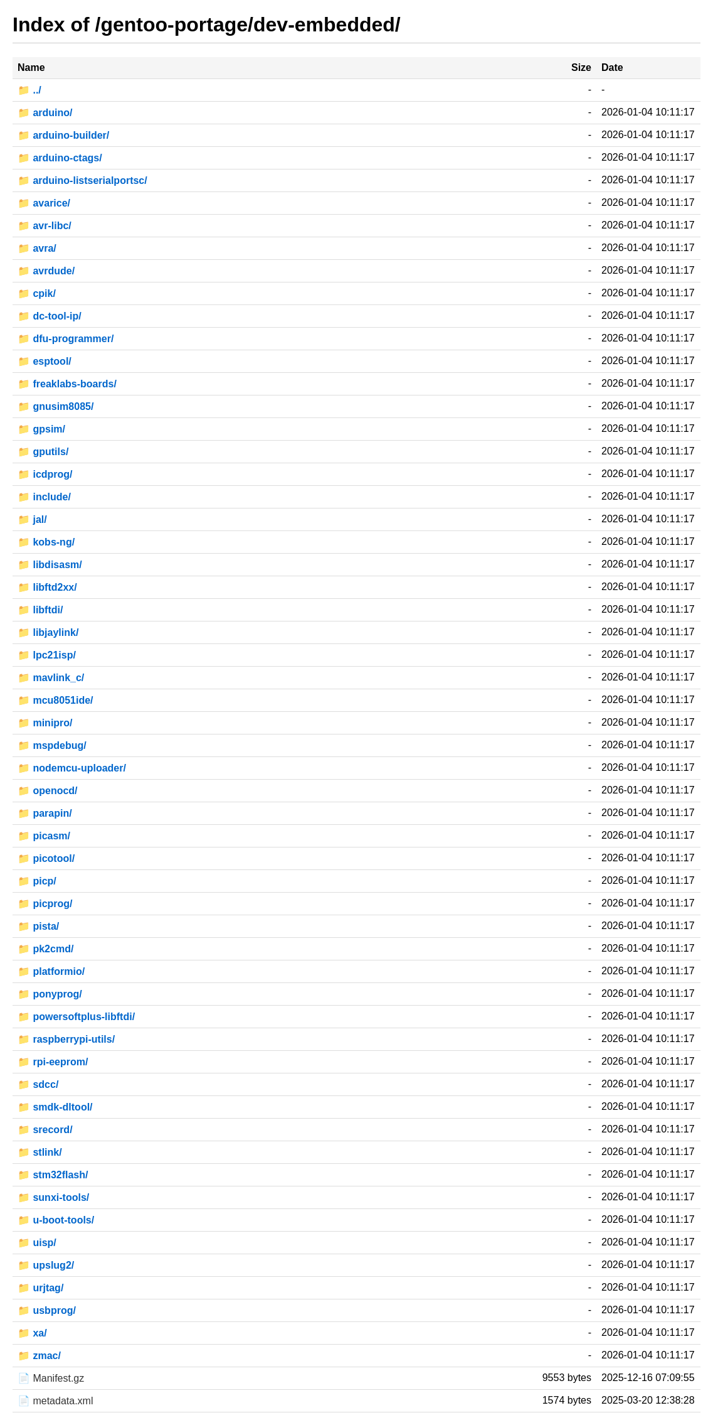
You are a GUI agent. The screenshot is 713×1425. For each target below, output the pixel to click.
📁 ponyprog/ (50, 994)
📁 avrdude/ (46, 271)
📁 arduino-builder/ (63, 135)
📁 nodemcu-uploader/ (72, 768)
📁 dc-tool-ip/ (50, 316)
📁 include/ (44, 497)
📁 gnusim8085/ (55, 406)
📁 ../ (29, 90)
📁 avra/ (37, 248)
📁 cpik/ (37, 293)
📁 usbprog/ (47, 1310)
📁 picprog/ (45, 903)
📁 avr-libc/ (44, 225)
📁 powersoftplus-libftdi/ (76, 1016)
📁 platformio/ (51, 971)
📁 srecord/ (45, 1129)
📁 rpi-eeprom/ (53, 1062)
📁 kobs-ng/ (46, 542)
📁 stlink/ (40, 1152)
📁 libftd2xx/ (47, 587)
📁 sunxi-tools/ (53, 1197)
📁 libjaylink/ (48, 632)
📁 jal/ (32, 519)
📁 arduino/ (45, 112)
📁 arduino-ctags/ (60, 158)
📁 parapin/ (45, 813)
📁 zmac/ (39, 1355)
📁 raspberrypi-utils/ (66, 1039)
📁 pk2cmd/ (45, 949)
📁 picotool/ (46, 858)
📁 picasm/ (44, 836)
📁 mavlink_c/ (51, 677)
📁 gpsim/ (41, 429)
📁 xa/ (32, 1333)
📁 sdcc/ (38, 1084)
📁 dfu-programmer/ (66, 338)
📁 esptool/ (44, 361)
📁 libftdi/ (40, 610)
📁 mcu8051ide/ (55, 700)
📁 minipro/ (45, 723)
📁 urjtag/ (40, 1287)
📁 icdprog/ (45, 474)
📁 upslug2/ (46, 1265)
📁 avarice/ (44, 203)
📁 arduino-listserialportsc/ (82, 180)
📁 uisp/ (37, 1242)
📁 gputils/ (43, 451)
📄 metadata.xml (55, 1400)
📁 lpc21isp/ (47, 655)
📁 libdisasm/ (50, 564)
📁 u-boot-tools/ (56, 1220)
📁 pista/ (38, 926)
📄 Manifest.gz (51, 1378)
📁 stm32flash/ (53, 1175)
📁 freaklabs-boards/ (67, 384)
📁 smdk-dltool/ (55, 1107)
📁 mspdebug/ (52, 745)
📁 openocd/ (48, 790)
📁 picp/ (37, 881)
